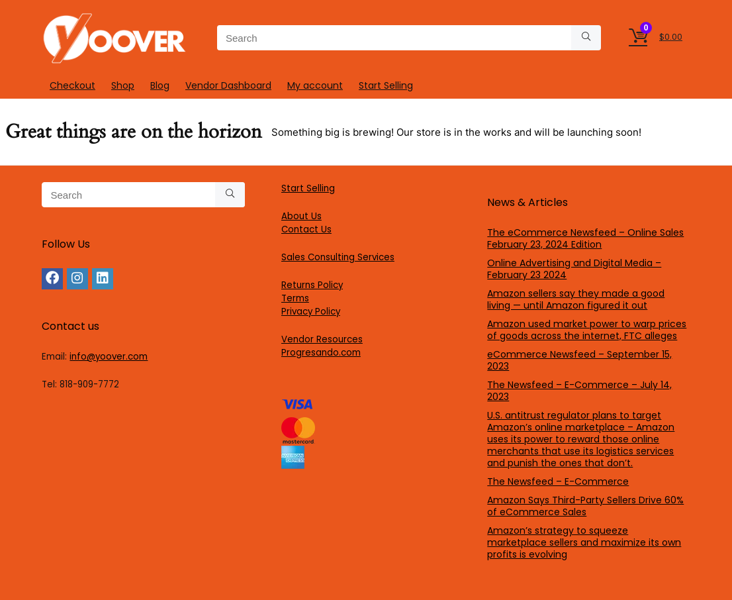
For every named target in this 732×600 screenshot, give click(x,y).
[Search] (586, 37)
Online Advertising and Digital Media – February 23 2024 (574, 268)
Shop (122, 85)
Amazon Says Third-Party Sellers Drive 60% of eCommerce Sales (585, 506)
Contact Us (306, 229)
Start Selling (386, 85)
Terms (295, 298)
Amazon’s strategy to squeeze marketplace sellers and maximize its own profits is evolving (584, 542)
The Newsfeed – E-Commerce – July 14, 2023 (579, 390)
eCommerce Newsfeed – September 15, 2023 (579, 360)
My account (315, 85)
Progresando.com (321, 352)
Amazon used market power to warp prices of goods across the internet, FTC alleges (586, 329)
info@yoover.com (108, 356)
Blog (159, 85)
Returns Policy (312, 285)
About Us (301, 216)
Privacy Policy (310, 311)
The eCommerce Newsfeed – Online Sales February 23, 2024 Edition (585, 238)
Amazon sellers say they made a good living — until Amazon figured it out (575, 299)
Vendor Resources (322, 339)
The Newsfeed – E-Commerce (558, 481)
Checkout (72, 85)
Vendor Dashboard (228, 85)
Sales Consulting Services (337, 257)
